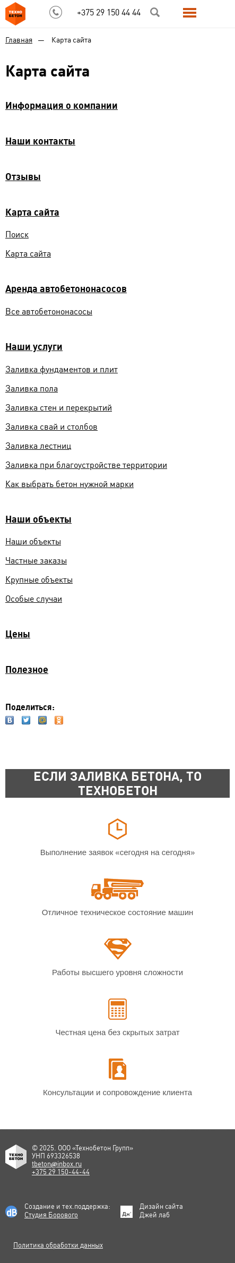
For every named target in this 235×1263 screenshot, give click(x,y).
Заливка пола (31, 388)
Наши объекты (38, 519)
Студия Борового (51, 1215)
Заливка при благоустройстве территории (86, 465)
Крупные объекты (39, 580)
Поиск (17, 234)
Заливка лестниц (38, 446)
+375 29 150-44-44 (61, 1172)
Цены (17, 633)
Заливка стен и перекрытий (58, 408)
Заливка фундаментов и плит (61, 369)
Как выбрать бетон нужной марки (69, 484)
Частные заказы (36, 561)
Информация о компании (61, 105)
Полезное (26, 669)
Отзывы (23, 176)
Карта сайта (32, 212)
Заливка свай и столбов (51, 427)
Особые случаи (33, 599)
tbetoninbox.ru (57, 1164)
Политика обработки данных (58, 1245)
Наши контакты (40, 141)
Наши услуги (34, 346)
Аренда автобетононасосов (66, 288)
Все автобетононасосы (48, 311)
